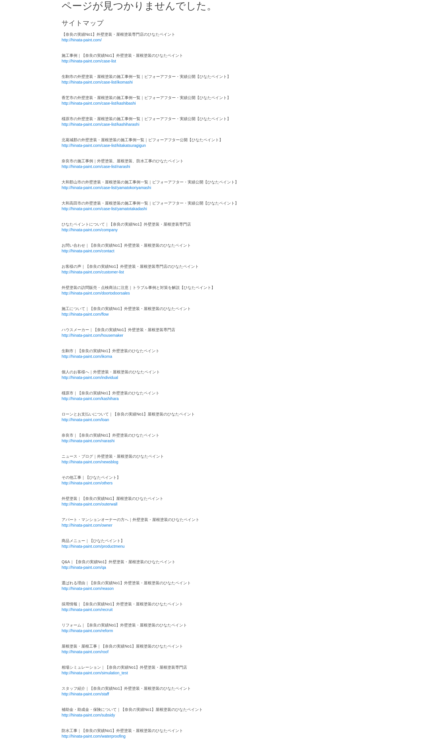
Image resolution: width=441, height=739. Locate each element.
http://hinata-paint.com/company (90, 230)
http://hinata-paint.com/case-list (89, 61)
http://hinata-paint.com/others (87, 483)
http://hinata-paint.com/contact (88, 251)
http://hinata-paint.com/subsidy (88, 715)
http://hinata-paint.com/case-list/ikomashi (97, 82)
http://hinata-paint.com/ (82, 40)
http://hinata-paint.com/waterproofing (93, 736)
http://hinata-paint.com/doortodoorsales (96, 293)
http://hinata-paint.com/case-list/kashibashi (99, 103)
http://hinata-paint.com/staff (85, 694)
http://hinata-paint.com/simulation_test (95, 673)
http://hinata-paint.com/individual (90, 377)
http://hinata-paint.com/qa (84, 567)
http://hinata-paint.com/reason (88, 588)
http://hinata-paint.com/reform (87, 630)
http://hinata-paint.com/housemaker (92, 335)
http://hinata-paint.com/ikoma (87, 356)
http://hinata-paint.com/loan (85, 419)
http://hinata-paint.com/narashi (88, 441)
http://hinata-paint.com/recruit (87, 609)
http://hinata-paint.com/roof (85, 652)
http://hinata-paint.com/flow (85, 314)
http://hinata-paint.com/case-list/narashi (96, 166)
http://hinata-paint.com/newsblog (90, 462)
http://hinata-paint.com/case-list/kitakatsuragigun (104, 145)
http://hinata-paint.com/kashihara (90, 398)
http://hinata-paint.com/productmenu (93, 546)
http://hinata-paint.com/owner (87, 525)
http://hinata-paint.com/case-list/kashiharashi (100, 124)
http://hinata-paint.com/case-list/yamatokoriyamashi (106, 187)
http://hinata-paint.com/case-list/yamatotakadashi (104, 208)
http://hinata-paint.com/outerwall (89, 504)
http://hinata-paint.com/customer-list (93, 272)
